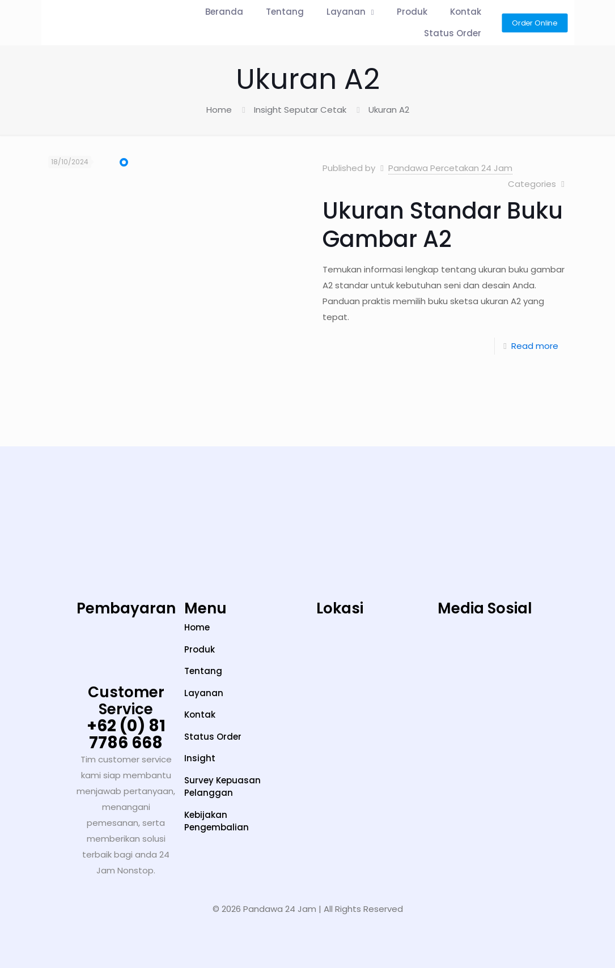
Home (219, 110)
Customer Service (126, 700)
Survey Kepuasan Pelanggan (222, 786)
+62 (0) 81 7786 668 (126, 734)
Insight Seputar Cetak (300, 110)
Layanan (203, 693)
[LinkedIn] (521, 653)
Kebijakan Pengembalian (216, 821)
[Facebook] (556, 653)
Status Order (212, 737)
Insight (199, 758)
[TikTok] (450, 653)
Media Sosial (485, 608)
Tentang (203, 671)
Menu (205, 608)
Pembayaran (126, 608)
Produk (199, 649)
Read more (534, 346)
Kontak (199, 714)
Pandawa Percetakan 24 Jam (450, 168)
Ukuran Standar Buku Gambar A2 (443, 225)
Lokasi (339, 608)
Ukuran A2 (388, 110)
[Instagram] (414, 653)
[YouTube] (485, 653)
